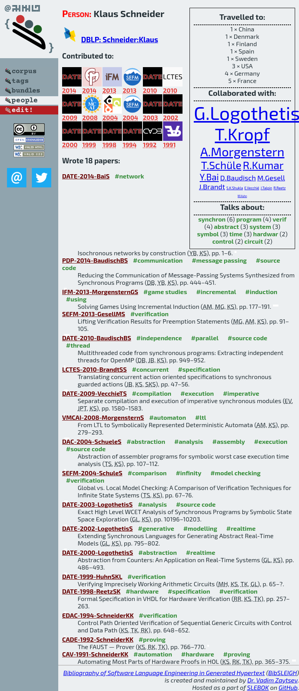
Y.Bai (209, 176)
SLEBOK (258, 687)
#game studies (165, 291)
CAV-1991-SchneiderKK (95, 654)
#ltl (200, 417)
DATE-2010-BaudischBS (96, 337)
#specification (199, 369)
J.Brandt (212, 186)
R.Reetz (279, 188)
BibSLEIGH (282, 672)
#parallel (205, 337)
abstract (226, 226)
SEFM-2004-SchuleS (92, 472)
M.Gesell (271, 177)
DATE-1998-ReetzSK (91, 591)
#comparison (147, 472)
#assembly (228, 441)
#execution (197, 393)
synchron (212, 219)
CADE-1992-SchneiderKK (97, 639)
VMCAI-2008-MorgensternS (103, 417)
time (236, 233)
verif (280, 219)
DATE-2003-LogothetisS (97, 504)
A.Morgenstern (242, 151)
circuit (253, 241)
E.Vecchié (251, 188)
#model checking (235, 472)
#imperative (241, 393)
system (260, 226)
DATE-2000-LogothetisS (97, 552)
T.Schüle (221, 165)
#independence (159, 337)
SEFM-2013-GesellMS (93, 313)
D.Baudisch (238, 177)
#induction (261, 291)
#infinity (189, 472)
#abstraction (146, 441)
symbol (208, 233)
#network (129, 176)
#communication (158, 260)
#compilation (151, 393)
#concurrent (150, 369)
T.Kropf (242, 134)
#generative (156, 528)
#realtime (241, 528)
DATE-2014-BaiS (86, 176)
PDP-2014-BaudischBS (95, 260)
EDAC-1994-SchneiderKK (98, 615)
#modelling (200, 528)
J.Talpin (266, 188)
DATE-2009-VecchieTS (94, 393)
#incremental (216, 291)
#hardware (142, 591)
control (223, 241)
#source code (247, 337)
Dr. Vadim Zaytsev (272, 680)
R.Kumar (263, 165)
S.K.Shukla (234, 188)
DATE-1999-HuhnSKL (92, 576)
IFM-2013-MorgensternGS (100, 291)
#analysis (188, 441)
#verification (149, 313)
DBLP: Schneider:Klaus (119, 39)
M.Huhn (242, 195)
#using (76, 299)
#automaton (167, 417)
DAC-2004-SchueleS (92, 441)
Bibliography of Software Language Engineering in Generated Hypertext (164, 672)
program (248, 219)
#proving (152, 639)
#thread (78, 345)
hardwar (265, 233)
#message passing (219, 260)
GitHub (288, 687)
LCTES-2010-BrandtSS (94, 369)
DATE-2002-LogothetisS (97, 528)
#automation (153, 654)
